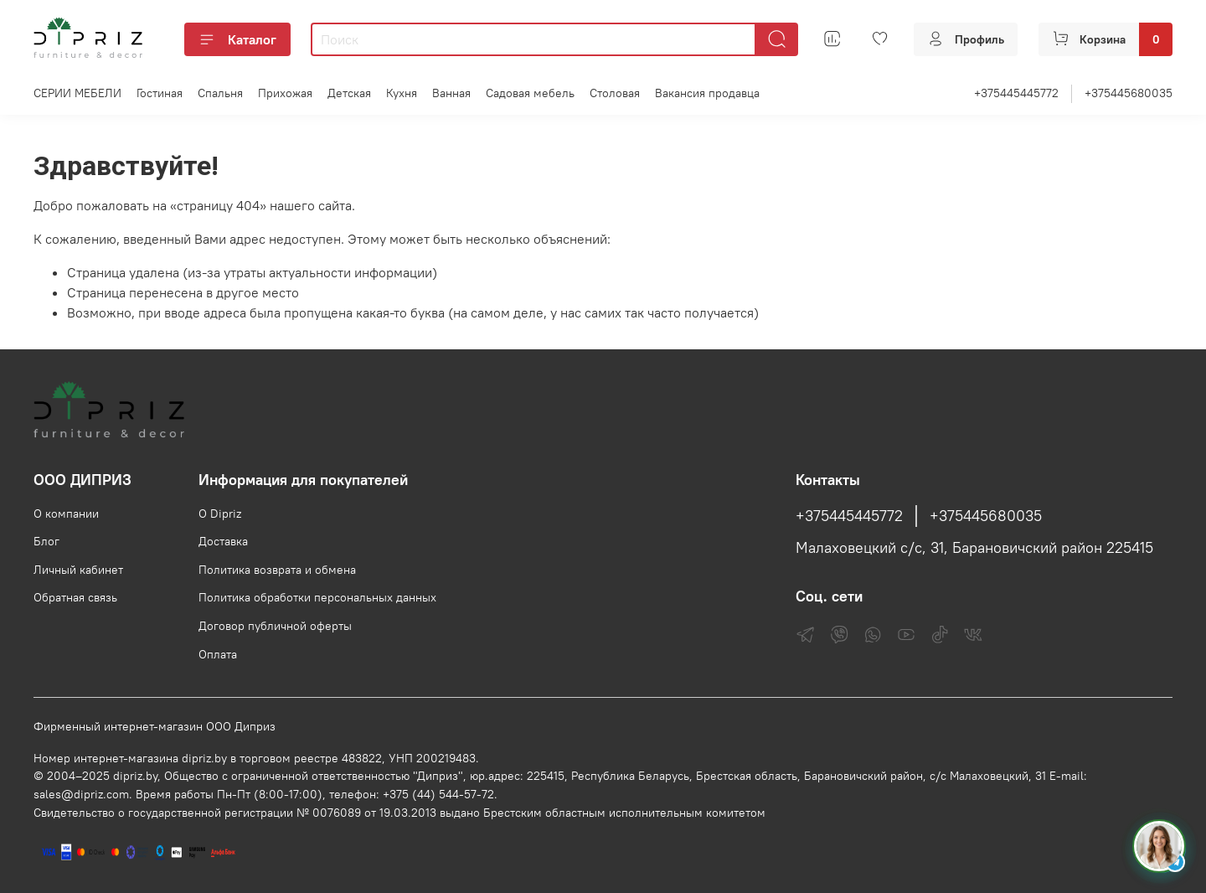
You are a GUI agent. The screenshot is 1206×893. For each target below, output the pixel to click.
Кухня (401, 93)
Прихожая (285, 93)
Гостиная (160, 93)
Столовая (615, 93)
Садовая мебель (530, 93)
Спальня (220, 93)
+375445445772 (1016, 93)
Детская (349, 93)
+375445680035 (1128, 93)
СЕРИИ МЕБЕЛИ (77, 93)
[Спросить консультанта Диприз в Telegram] (1159, 846)
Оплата (217, 654)
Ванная (451, 93)
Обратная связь (75, 597)
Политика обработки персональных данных (317, 597)
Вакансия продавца (707, 93)
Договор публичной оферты (275, 625)
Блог (46, 541)
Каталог (237, 39)
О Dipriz (219, 513)
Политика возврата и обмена (277, 569)
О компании (66, 513)
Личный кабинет (78, 569)
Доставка (223, 541)
